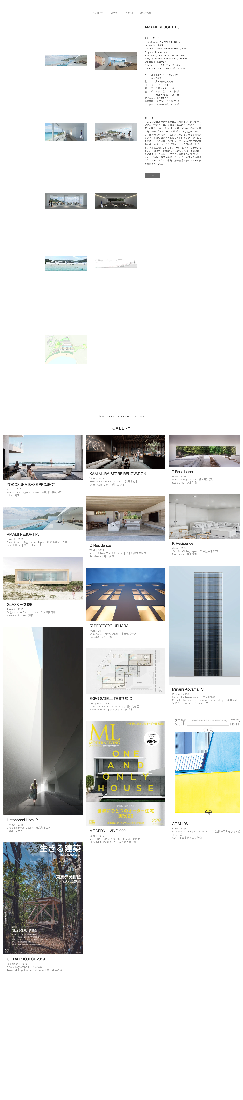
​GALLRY (121, 428)
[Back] (152, 175)
